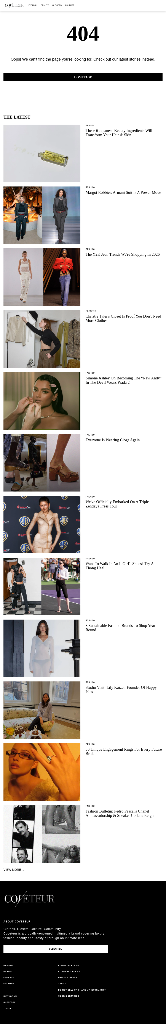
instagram (10, 996)
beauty (45, 5)
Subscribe (55, 949)
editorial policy (69, 965)
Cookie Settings (68, 996)
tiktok (7, 1008)
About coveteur (16, 921)
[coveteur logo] (14, 5)
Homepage (83, 77)
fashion (33, 5)
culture (69, 5)
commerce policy (69, 971)
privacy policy (67, 978)
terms (62, 984)
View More (14, 869)
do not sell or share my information (82, 990)
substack (9, 1002)
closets (57, 5)
